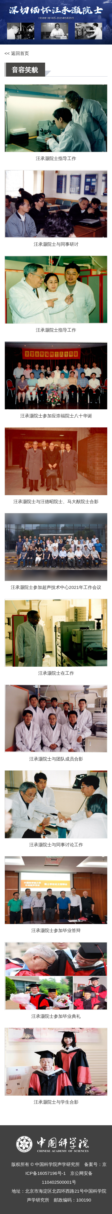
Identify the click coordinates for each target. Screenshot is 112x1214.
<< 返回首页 (16, 53)
